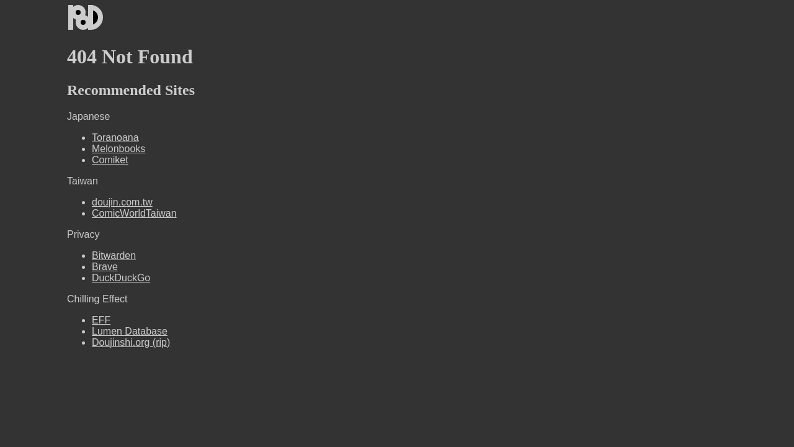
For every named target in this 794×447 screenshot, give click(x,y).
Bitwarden (114, 255)
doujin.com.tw (122, 202)
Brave (105, 266)
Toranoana (115, 137)
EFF (101, 320)
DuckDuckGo (121, 278)
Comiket (110, 160)
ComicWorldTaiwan (134, 213)
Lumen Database (129, 331)
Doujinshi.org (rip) (131, 342)
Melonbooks (118, 148)
